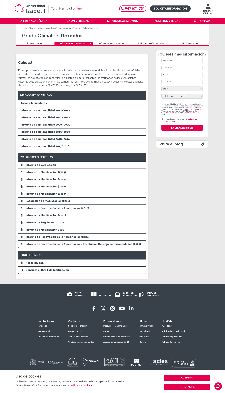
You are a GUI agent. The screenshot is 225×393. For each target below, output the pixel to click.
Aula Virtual (144, 331)
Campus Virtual (146, 326)
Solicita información (170, 8)
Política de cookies (171, 342)
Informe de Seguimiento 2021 (42, 222)
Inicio (24, 28)
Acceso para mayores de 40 (116, 342)
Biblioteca (144, 337)
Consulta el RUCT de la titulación (45, 270)
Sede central (44, 331)
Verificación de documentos (81, 342)
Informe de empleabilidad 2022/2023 (45, 110)
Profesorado (190, 43)
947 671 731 (133, 8)
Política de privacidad (172, 337)
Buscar (204, 21)
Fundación (42, 326)
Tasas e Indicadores (34, 103)
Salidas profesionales (151, 43)
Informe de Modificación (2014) (43, 172)
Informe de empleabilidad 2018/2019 (45, 139)
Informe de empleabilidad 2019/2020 (45, 131)
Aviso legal (167, 326)
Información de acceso (112, 43)
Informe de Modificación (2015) (43, 179)
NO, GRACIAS (187, 387)
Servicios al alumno (122, 21)
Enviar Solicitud (182, 127)
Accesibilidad (32, 262)
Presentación (35, 43)
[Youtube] (122, 308)
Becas (106, 331)
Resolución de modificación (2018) (45, 200)
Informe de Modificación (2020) (43, 215)
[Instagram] (112, 308)
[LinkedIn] (131, 308)
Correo (142, 342)
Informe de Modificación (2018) (43, 193)
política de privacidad (192, 109)
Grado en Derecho (72, 28)
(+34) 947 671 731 (76, 331)
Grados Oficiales (54, 28)
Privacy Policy (173, 113)
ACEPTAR (186, 378)
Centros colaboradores (48, 337)
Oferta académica (33, 21)
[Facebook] (93, 308)
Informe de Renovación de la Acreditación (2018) (55, 208)
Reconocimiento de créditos (116, 337)
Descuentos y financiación (115, 326)
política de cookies (80, 385)
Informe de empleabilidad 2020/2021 (45, 124)
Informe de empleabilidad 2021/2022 (45, 117)
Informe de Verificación (38, 165)
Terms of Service (191, 113)
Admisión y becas (167, 21)
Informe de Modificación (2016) (43, 186)
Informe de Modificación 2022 (42, 229)
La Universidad (78, 21)
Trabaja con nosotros (78, 337)
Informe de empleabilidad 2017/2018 (45, 146)
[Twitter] (103, 308)
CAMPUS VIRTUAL (208, 10)
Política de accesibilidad (173, 331)
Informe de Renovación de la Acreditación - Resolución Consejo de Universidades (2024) (81, 244)
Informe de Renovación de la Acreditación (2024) (55, 236)
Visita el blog (171, 144)
